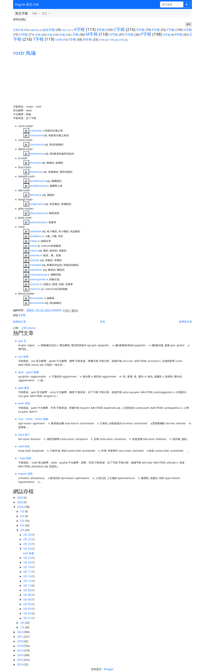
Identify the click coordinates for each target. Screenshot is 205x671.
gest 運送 (23, 388)
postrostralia (37, 222)
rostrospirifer (38, 279)
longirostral (37, 204)
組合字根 (49, 30)
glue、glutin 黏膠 (28, 372)
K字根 (61, 34)
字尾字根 (18, 30)
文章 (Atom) (28, 328)
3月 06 (27, 599)
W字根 (87, 39)
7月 (22, 511)
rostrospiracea (38, 274)
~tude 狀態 (24, 458)
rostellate (35, 231)
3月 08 (27, 595)
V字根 (72, 39)
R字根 (179, 34)
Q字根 (166, 34)
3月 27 (27, 539)
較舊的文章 (185, 321)
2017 (20, 650)
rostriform (36, 270)
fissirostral (36, 172)
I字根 (38, 34)
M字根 (92, 34)
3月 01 (27, 618)
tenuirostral (37, 303)
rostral (34, 250)
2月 (22, 622)
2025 (20, 502)
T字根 (38, 39)
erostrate (35, 162)
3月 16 (27, 576)
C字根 (119, 29)
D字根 (140, 30)
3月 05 (27, 604)
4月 (22, 525)
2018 (20, 646)
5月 (22, 521)
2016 (20, 655)
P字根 (145, 34)
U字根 (58, 39)
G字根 (187, 30)
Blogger (108, 669)
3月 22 (27, 557)
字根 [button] (34, 13)
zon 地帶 (23, 356)
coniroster (36, 130)
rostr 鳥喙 (24, 52)
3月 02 (27, 613)
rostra (33, 246)
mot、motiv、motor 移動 (33, 419)
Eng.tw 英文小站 (27, 4)
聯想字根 (66, 30)
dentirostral (37, 153)
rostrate (34, 260)
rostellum (35, 236)
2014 (20, 664)
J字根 (50, 34)
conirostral (36, 135)
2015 (20, 660)
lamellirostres (38, 186)
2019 (20, 641)
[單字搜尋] (171, 4)
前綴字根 (34, 30)
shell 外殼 (24, 446)
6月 (22, 516)
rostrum (35, 284)
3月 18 (27, 567)
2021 (20, 636)
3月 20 (27, 562)
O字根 (129, 34)
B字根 (101, 30)
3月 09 (27, 590)
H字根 (23, 34)
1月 (22, 627)
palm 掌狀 (24, 403)
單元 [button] (45, 13)
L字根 (75, 34)
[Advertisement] (102, 80)
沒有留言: (57, 310)
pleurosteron (37, 213)
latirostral (35, 195)
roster (33, 241)
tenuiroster (36, 298)
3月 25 (27, 544)
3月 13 (27, 585)
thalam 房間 (25, 473)
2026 (20, 497)
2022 (20, 632)
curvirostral (36, 144)
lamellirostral (37, 181)
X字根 (102, 39)
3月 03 (27, 609)
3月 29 (27, 534)
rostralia (35, 255)
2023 (20, 507)
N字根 (113, 34)
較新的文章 (19, 321)
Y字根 (112, 39)
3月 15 (27, 581)
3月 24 (27, 548)
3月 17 (27, 571)
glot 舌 (22, 341)
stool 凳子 (24, 434)
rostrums (35, 289)
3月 (22, 530)
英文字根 (21, 13)
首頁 (102, 321)
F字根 (171, 30)
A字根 (79, 29)
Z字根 (121, 39)
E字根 (156, 30)
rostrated (35, 265)
